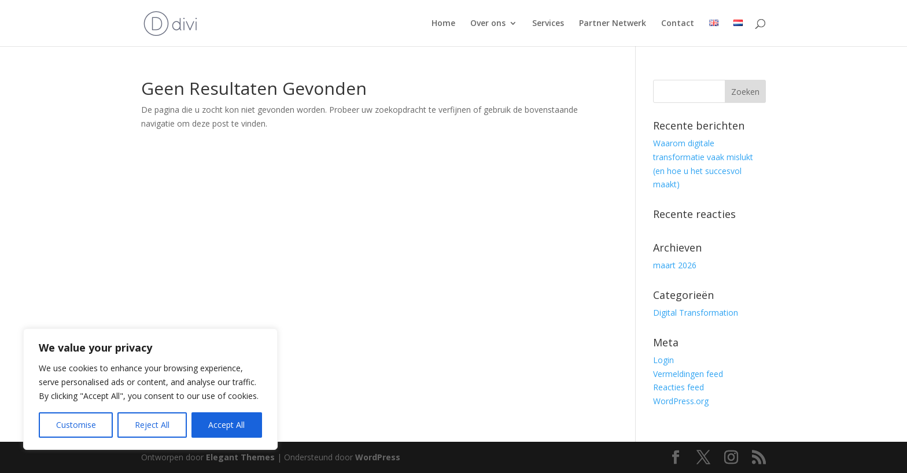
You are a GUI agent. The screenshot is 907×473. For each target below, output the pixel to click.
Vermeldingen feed (688, 373)
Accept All (226, 424)
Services (548, 23)
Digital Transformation (695, 312)
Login (663, 359)
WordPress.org (681, 401)
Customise (76, 424)
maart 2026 (674, 265)
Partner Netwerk (612, 23)
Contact (677, 23)
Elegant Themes (240, 457)
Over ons (488, 23)
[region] (150, 389)
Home (443, 23)
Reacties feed (678, 387)
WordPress (377, 457)
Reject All (152, 424)
